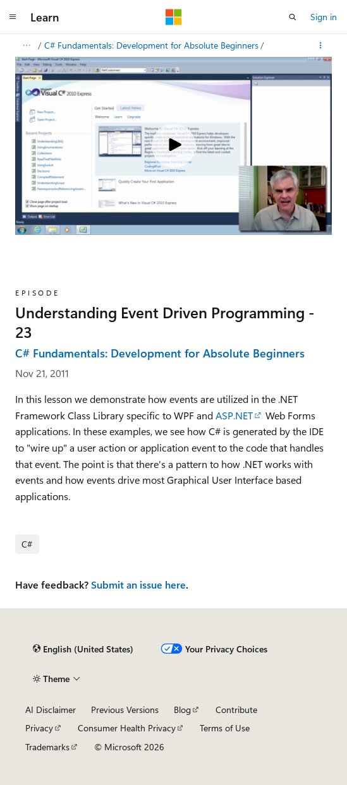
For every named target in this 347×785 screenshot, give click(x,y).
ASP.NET (234, 415)
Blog (182, 710)
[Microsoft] (174, 17)
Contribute (236, 710)
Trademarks (47, 747)
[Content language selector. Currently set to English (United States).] (83, 649)
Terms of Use (225, 728)
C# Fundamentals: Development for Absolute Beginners (151, 45)
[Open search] (292, 17)
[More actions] (321, 45)
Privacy (39, 728)
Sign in (323, 17)
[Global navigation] (12, 17)
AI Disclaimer (50, 710)
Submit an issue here (138, 584)
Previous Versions (125, 710)
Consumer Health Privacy (127, 728)
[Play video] (174, 146)
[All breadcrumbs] (26, 45)
